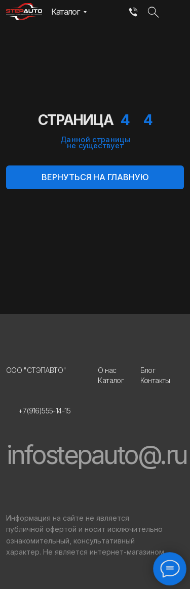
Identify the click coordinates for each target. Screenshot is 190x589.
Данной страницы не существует (95, 142)
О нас (107, 370)
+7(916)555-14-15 (44, 410)
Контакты (155, 380)
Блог (148, 370)
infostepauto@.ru (97, 454)
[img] (133, 13)
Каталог (65, 12)
